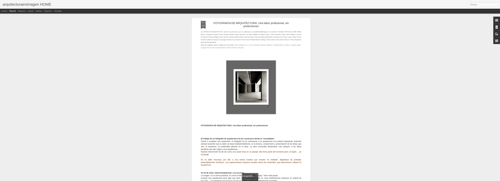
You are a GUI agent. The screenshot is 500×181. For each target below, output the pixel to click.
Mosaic (31, 11)
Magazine (22, 11)
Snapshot (48, 11)
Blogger (260, 179)
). (225, 140)
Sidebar (39, 11)
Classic (4, 11)
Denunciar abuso (269, 179)
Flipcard (12, 11)
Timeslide (58, 11)
